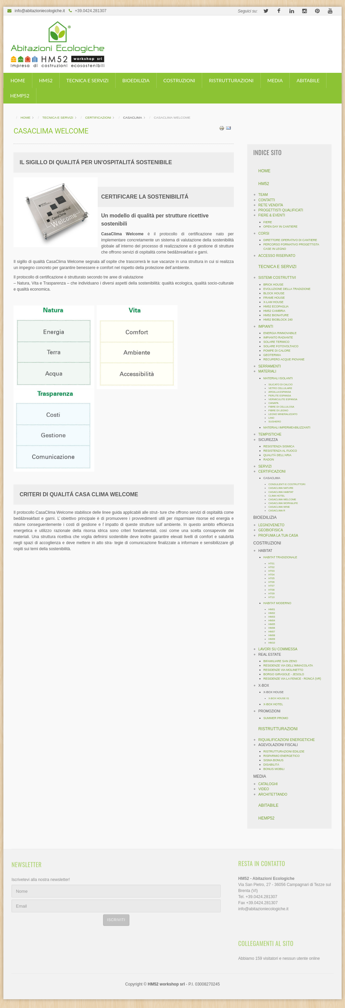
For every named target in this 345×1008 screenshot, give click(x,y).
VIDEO (266, 789)
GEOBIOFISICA (273, 530)
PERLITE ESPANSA (282, 395)
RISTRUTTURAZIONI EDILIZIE (286, 751)
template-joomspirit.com (342, 974)
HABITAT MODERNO (280, 603)
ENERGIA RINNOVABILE (282, 333)
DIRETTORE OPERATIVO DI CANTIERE (293, 240)
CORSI (266, 233)
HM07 (274, 631)
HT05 (274, 578)
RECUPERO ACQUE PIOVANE (286, 359)
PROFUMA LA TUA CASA (281, 535)
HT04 (274, 574)
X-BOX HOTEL (276, 704)
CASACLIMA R (279, 510)
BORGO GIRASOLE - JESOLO (286, 674)
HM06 (274, 627)
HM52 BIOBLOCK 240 (280, 319)
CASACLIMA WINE (281, 506)
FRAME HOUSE (277, 297)
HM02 (274, 613)
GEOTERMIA (275, 355)
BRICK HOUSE (276, 284)
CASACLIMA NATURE (283, 488)
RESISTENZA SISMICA (281, 446)
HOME (17, 80)
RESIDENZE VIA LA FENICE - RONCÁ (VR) (295, 678)
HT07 (274, 585)
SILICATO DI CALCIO (283, 384)
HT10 (274, 597)
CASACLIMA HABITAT (283, 492)
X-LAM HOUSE (276, 302)
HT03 (274, 570)
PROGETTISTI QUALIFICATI (283, 210)
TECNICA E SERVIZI (87, 80)
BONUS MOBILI (276, 769)
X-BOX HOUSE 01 (281, 698)
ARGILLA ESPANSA (282, 391)
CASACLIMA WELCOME (285, 499)
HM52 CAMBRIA (277, 311)
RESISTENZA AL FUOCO (283, 450)
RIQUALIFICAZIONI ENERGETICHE (289, 740)
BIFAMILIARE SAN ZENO (283, 661)
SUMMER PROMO (278, 718)
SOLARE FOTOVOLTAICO (283, 346)
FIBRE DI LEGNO (281, 410)
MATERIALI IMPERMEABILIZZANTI (289, 427)
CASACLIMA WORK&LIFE (286, 503)
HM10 (274, 642)
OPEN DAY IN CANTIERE (283, 226)
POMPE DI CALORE (279, 350)
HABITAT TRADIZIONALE (283, 557)
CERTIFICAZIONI (274, 471)
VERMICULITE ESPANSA (285, 399)
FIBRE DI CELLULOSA (284, 406)
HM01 (274, 609)
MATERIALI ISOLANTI (280, 378)
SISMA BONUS (276, 760)
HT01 (274, 563)
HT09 (274, 593)
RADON (271, 459)
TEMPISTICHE (272, 434)
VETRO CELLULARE (283, 388)
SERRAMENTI (272, 366)
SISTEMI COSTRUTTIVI (280, 277)
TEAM (266, 195)
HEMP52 (19, 95)
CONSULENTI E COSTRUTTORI (289, 484)
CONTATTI (269, 200)
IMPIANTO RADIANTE (281, 337)
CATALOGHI (270, 784)
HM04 (274, 620)
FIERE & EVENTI (274, 215)
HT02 (274, 567)
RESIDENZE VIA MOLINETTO (286, 670)
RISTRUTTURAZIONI (231, 80)
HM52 (46, 80)
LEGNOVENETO (274, 525)
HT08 (274, 589)
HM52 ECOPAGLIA (278, 306)
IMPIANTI (268, 326)
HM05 (274, 624)
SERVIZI (267, 466)
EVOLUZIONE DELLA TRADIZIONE (289, 289)
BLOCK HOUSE (276, 293)
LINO (274, 417)
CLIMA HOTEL (279, 495)
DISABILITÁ (274, 764)
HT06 (274, 582)
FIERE (270, 222)
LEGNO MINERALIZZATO (285, 414)
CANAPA (276, 403)
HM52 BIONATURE (278, 315)
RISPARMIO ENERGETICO (284, 756)
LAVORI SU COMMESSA (280, 649)
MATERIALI (270, 371)
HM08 (274, 635)
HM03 (274, 616)
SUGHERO (277, 421)
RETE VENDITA (273, 205)
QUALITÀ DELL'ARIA (280, 455)
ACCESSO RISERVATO (279, 256)
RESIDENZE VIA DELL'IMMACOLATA (291, 665)
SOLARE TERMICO (279, 342)
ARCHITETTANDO (275, 794)
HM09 (274, 639)
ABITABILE (307, 80)
